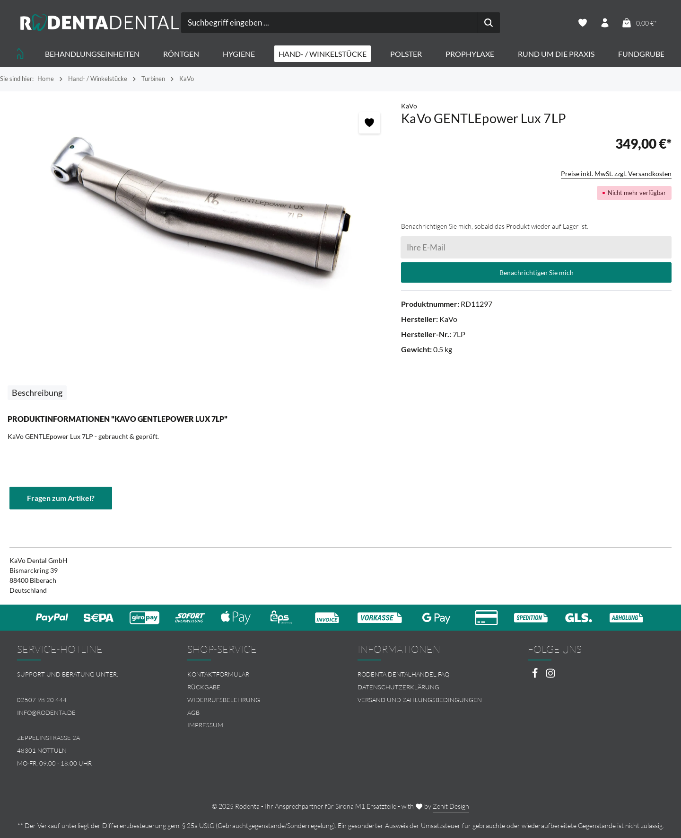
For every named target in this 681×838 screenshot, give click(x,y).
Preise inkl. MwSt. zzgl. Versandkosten (616, 173)
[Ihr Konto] (605, 23)
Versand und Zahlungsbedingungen (420, 700)
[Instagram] (550, 676)
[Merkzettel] (583, 23)
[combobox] (330, 22)
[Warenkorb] (639, 23)
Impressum (205, 725)
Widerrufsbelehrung (223, 700)
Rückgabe (203, 687)
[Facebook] (535, 676)
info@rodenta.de (46, 712)
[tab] (37, 392)
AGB (193, 712)
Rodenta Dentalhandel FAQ (403, 674)
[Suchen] (489, 22)
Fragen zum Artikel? (61, 497)
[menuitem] (255, 674)
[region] (200, 208)
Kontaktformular (218, 674)
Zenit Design (451, 806)
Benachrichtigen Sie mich (536, 272)
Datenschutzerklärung (398, 687)
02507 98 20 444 (42, 700)
